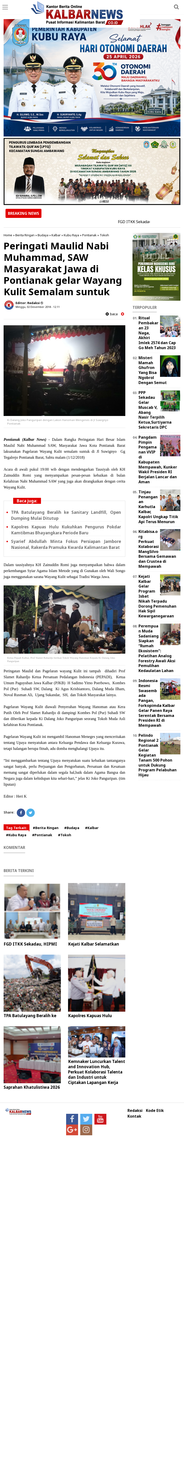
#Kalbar (91, 828)
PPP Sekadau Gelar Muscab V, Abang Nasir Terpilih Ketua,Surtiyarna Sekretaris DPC (155, 410)
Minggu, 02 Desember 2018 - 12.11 (38, 307)
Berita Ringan (24, 235)
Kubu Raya (71, 235)
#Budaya (71, 828)
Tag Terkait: (16, 828)
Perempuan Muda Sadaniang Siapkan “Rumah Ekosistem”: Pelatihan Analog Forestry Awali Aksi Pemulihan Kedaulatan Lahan (156, 648)
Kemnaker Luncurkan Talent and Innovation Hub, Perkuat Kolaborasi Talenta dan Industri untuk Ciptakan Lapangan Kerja (96, 1072)
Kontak (134, 1116)
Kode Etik (155, 1110)
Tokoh (104, 235)
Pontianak (89, 235)
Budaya (43, 235)
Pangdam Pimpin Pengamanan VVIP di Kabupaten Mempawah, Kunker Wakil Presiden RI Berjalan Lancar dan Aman (157, 459)
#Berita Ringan (45, 828)
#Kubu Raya (16, 835)
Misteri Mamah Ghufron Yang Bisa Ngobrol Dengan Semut (152, 370)
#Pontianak (42, 835)
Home (8, 235)
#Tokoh (64, 835)
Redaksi (135, 1110)
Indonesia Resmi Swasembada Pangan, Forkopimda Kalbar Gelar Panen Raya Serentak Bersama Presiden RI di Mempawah (156, 703)
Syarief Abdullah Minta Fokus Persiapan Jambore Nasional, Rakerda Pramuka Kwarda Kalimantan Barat (66, 544)
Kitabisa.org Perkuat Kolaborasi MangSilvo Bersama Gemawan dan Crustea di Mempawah (157, 549)
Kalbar (56, 235)
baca (112, 314)
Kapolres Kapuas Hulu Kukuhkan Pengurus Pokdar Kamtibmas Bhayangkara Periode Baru (66, 530)
